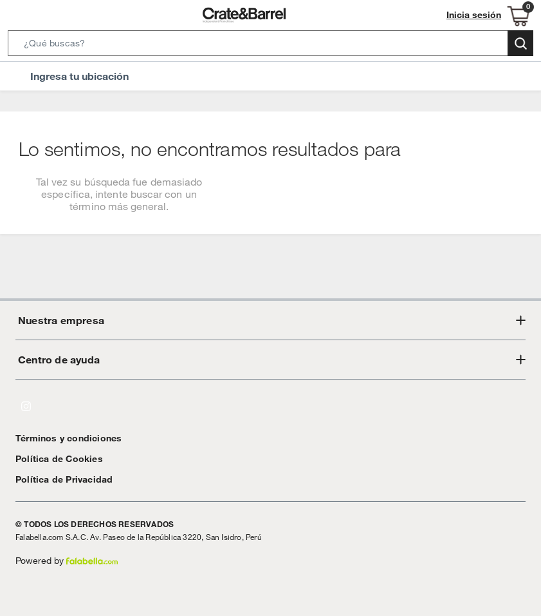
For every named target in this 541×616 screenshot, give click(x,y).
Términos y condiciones (62, 438)
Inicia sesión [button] (477, 15)
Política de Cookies (53, 458)
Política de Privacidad (59, 479)
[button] (270, 45)
